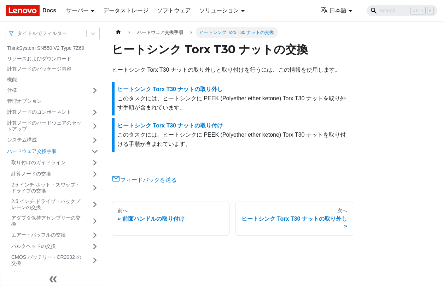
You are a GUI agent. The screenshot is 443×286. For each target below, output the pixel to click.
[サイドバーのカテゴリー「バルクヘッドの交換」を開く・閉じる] (95, 246)
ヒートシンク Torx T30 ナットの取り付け (170, 126)
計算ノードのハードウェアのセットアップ (44, 126)
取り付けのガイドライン (38, 162)
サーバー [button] (77, 10)
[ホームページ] (118, 32)
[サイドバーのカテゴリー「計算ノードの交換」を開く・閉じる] (95, 174)
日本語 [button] (333, 10)
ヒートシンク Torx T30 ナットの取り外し (170, 89)
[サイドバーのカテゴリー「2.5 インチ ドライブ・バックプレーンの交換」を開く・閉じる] (95, 204)
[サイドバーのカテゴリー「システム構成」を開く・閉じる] (95, 140)
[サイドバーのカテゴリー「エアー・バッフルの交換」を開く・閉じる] (95, 235)
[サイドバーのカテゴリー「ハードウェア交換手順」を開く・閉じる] (95, 151)
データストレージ (125, 10)
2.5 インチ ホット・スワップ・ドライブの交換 (45, 188)
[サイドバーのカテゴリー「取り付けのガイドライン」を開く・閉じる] (95, 162)
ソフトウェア (174, 10)
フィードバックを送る (144, 180)
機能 (12, 79)
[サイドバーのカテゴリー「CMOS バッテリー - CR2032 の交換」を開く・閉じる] (95, 260)
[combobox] (18, 33)
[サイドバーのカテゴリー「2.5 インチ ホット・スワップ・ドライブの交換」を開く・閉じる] (95, 188)
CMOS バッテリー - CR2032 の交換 (46, 260)
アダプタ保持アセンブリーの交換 (46, 221)
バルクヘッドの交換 (33, 246)
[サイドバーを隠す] (53, 279)
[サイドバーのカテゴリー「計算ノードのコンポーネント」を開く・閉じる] (95, 112)
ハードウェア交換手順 (32, 151)
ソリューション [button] (219, 10)
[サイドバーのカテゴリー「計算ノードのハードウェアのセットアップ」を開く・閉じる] (95, 126)
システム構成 (22, 140)
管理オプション (24, 101)
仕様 (12, 90)
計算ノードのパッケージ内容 (39, 69)
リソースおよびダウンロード (39, 58)
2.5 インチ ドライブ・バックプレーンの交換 (45, 204)
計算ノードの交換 (31, 174)
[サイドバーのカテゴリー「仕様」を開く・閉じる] (95, 90)
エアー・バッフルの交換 (38, 235)
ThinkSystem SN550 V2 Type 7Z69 (45, 48)
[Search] (402, 10)
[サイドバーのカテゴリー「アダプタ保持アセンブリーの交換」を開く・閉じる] (95, 221)
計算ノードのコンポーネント (39, 112)
